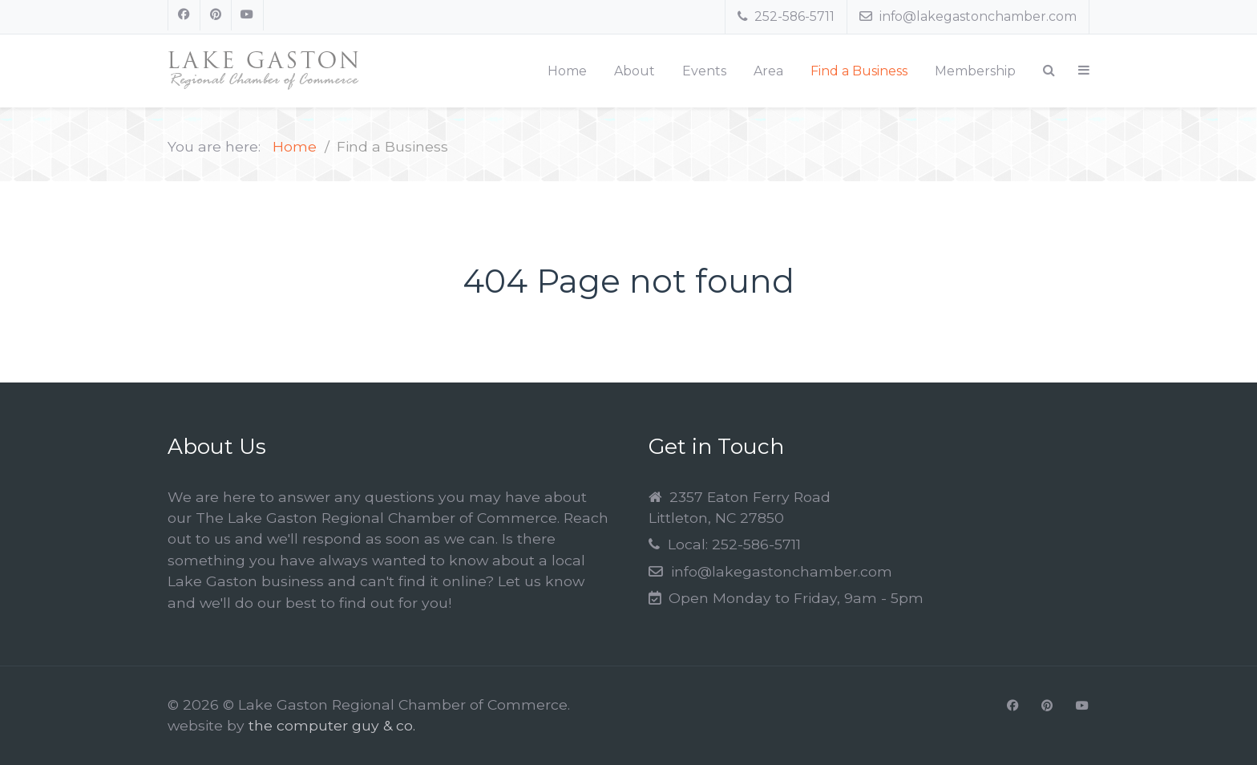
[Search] (1049, 70)
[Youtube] (248, 15)
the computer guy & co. (332, 725)
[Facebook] (184, 15)
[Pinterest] (216, 15)
